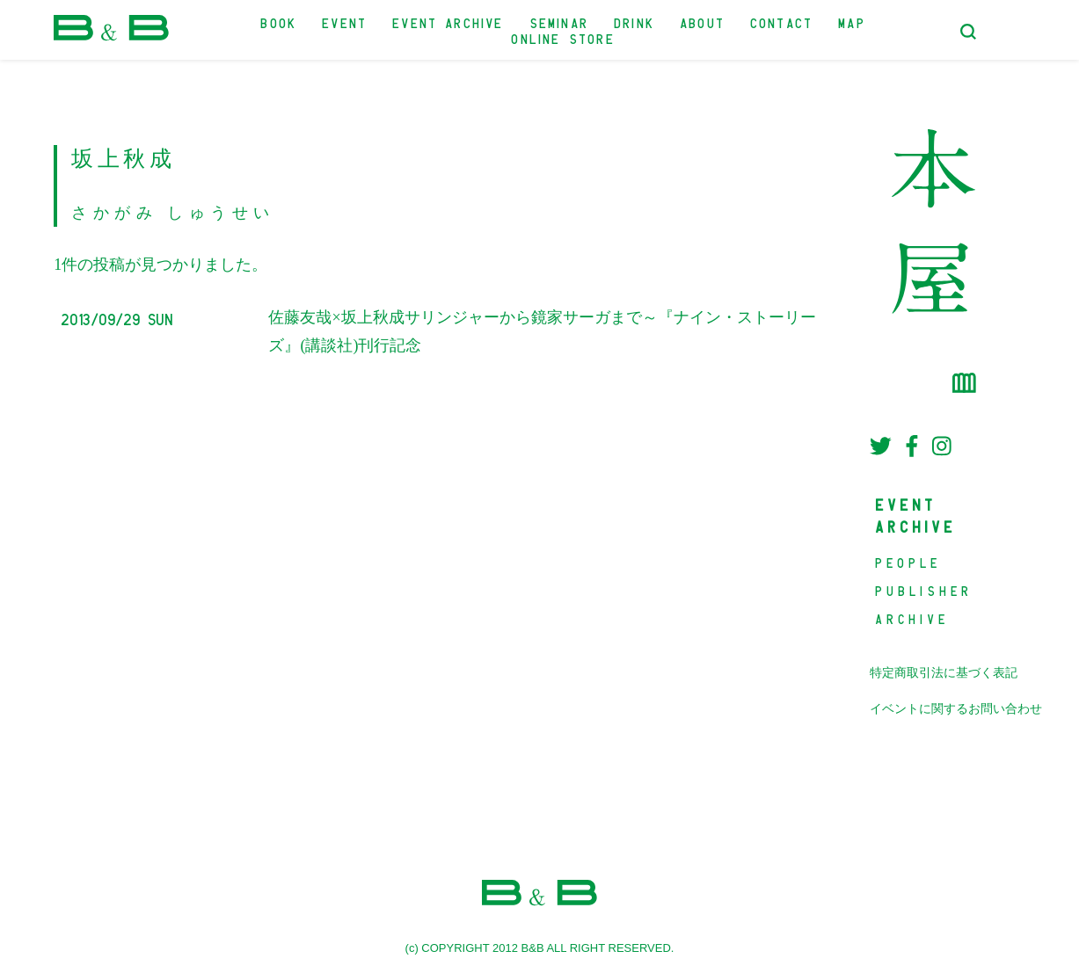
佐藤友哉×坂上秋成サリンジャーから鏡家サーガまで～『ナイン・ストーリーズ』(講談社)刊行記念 (541, 331)
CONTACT (782, 21)
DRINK (635, 21)
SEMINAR (559, 21)
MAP (852, 21)
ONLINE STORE (563, 37)
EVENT (345, 21)
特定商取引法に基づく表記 (943, 672)
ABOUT (703, 21)
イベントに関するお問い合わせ (956, 708)
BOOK (279, 21)
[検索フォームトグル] (968, 32)
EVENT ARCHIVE (448, 21)
